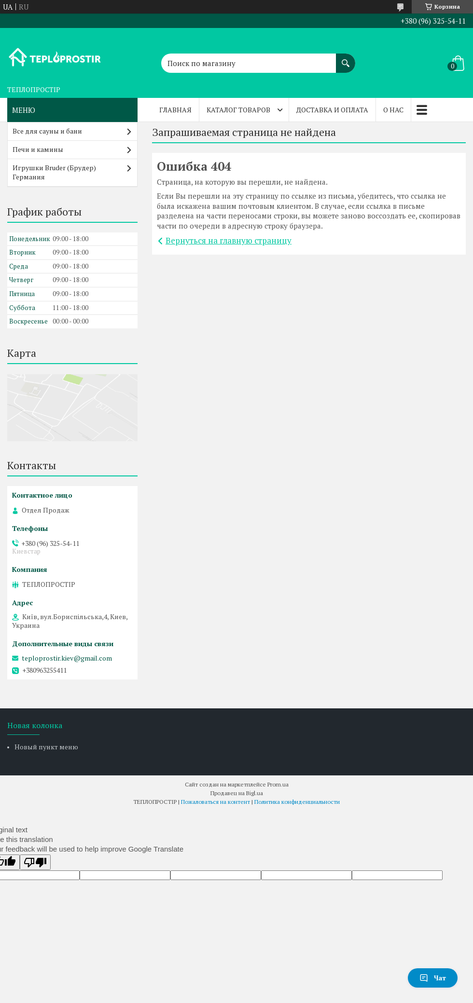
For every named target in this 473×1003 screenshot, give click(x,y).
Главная (175, 109)
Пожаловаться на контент (215, 801)
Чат (432, 977)
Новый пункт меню (46, 746)
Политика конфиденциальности (297, 801)
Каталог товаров (238, 109)
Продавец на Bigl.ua (236, 793)
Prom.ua (278, 784)
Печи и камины (38, 149)
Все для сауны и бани (47, 131)
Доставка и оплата (332, 109)
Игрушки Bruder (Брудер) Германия (54, 172)
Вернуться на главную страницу (229, 240)
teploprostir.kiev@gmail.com (67, 658)
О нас (393, 109)
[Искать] (345, 58)
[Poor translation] (35, 862)
